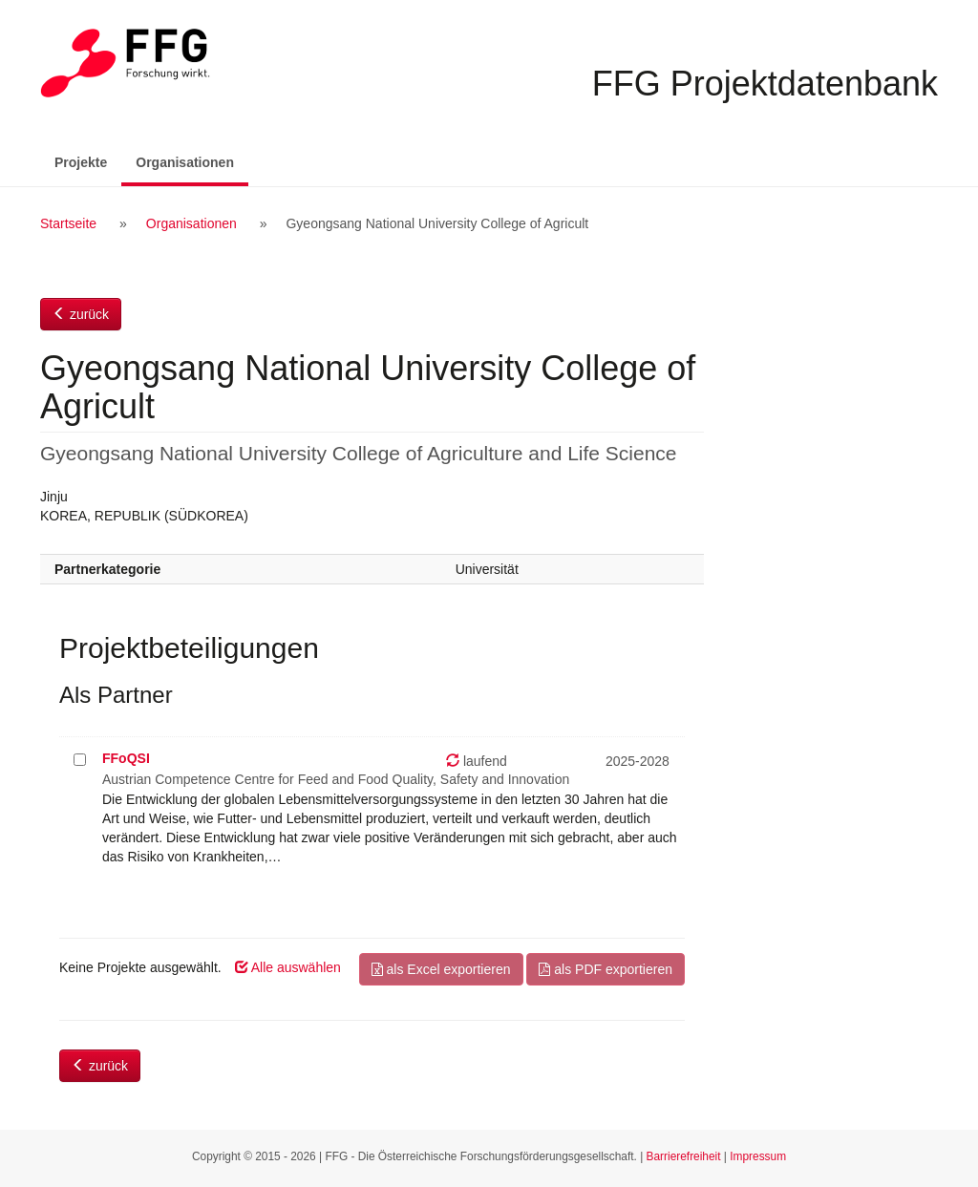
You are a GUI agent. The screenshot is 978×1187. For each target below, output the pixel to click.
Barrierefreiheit (684, 1156)
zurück (81, 314)
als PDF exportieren (605, 969)
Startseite (68, 223)
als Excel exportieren (441, 969)
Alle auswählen (288, 967)
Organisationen (192, 161)
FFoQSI (126, 758)
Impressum (758, 1156)
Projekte (80, 162)
